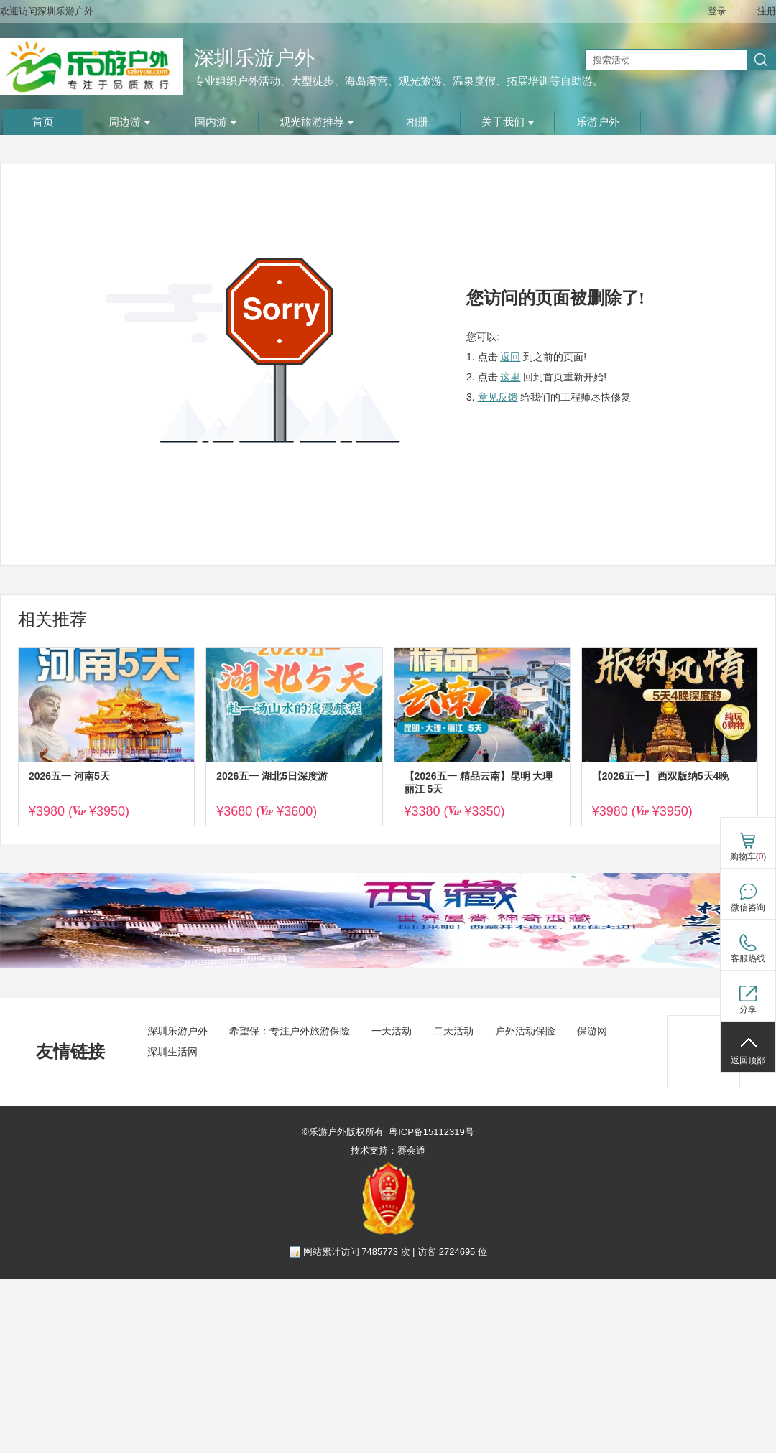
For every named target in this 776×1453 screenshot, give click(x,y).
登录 (717, 11)
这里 (510, 377)
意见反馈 (498, 397)
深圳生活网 (172, 1052)
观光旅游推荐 (317, 122)
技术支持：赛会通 (388, 1150)
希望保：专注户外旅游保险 (289, 1031)
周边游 (129, 122)
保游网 (592, 1031)
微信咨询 (748, 907)
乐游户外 (597, 122)
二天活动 (453, 1031)
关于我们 (507, 122)
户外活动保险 (525, 1031)
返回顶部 (748, 1060)
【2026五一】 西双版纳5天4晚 (660, 776)
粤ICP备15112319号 (431, 1131)
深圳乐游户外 (254, 58)
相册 (417, 122)
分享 (748, 1009)
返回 (510, 357)
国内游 (215, 122)
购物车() (748, 856)
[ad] (388, 964)
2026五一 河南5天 (69, 776)
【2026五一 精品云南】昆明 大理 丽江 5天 (479, 782)
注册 (766, 11)
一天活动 (391, 1031)
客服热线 (748, 958)
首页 (43, 122)
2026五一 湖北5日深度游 (272, 776)
